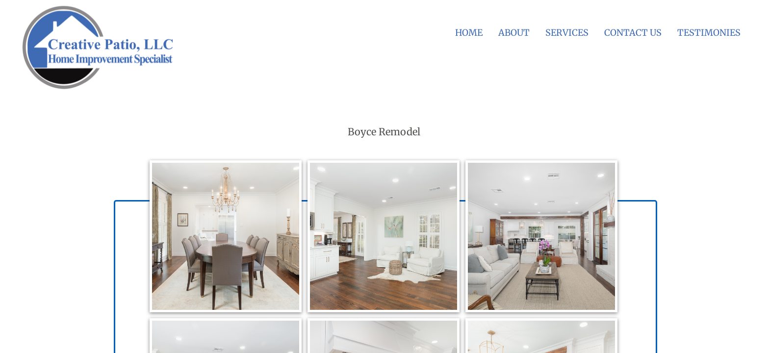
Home (469, 32)
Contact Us (633, 32)
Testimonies (709, 32)
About (514, 32)
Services (567, 32)
